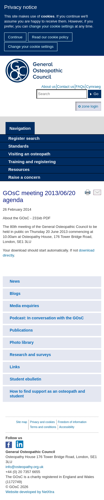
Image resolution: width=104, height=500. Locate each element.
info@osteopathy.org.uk (25, 467)
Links (15, 367)
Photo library (22, 342)
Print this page (87, 192)
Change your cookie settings (31, 46)
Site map (21, 422)
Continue (15, 37)
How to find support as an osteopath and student (47, 393)
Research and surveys (30, 354)
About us (48, 86)
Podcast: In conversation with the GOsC (47, 318)
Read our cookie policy (50, 37)
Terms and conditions (43, 427)
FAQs (80, 86)
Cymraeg (93, 86)
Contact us (65, 86)
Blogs (15, 293)
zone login (88, 106)
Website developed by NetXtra (30, 492)
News (15, 281)
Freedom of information (72, 422)
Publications (21, 330)
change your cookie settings (51, 26)
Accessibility (66, 427)
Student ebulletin (25, 379)
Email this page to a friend (97, 192)
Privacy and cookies (42, 422)
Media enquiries (24, 306)
